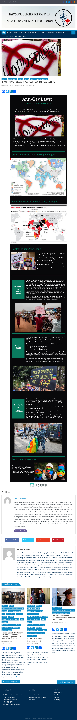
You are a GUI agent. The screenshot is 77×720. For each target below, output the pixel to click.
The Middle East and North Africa (11, 625)
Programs (33, 32)
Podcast (24, 32)
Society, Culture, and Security (39, 79)
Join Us (50, 32)
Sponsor (56, 697)
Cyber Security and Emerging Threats (13, 608)
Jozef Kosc (19, 614)
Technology (30, 627)
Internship (59, 32)
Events (16, 32)
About (8, 32)
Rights (21, 79)
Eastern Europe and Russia (35, 611)
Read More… (20, 677)
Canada (4, 606)
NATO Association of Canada (9, 644)
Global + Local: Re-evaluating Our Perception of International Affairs (67, 682)
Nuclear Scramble (34, 638)
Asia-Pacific (30, 606)
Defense (4, 611)
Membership (58, 692)
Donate (42, 32)
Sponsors (9, 36)
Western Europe (6, 630)
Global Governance (33, 614)
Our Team (32, 700)
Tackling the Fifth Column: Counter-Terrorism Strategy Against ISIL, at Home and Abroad (12, 636)
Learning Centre (20, 36)
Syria (22, 619)
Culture (4, 79)
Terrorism (5, 622)
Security (4, 616)
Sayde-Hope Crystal (33, 619)
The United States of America (10, 627)
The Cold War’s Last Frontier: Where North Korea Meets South (63, 618)
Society (27, 79)
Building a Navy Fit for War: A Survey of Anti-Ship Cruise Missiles (12, 682)
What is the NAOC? (35, 695)
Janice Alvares (12, 79)
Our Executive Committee (37, 697)
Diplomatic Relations (15, 611)
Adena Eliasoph (57, 608)
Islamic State (10, 614)
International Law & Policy (34, 616)
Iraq (3, 614)
